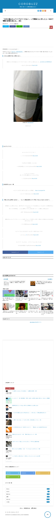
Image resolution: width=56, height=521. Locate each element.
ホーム (21, 508)
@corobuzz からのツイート (35, 322)
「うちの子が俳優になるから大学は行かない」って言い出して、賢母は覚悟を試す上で (29, 412)
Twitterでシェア (40, 252)
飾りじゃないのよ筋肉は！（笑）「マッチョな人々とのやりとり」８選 (26, 448)
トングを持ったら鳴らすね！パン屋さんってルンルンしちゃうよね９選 (26, 456)
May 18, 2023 (34, 65)
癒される (16, 23)
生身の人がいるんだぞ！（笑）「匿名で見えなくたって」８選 (24, 434)
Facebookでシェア (15, 252)
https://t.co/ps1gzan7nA (40, 190)
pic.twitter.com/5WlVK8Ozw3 (46, 62)
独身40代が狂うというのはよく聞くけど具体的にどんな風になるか (25, 405)
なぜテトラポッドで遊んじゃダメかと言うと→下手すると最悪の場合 (25, 441)
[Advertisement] (28, 38)
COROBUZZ (28, 4)
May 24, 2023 (36, 194)
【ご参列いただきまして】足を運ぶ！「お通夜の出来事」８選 (24, 391)
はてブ (26, 26)
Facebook (12, 26)
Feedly (13, 476)
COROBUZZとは (27, 508)
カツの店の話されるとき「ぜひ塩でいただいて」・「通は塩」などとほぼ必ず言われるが (29, 427)
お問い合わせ (34, 508)
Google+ (43, 473)
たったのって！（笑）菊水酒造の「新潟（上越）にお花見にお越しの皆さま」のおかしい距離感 (31, 398)
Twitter (6, 26)
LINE (19, 26)
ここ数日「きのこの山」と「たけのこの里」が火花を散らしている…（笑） (27, 419)
